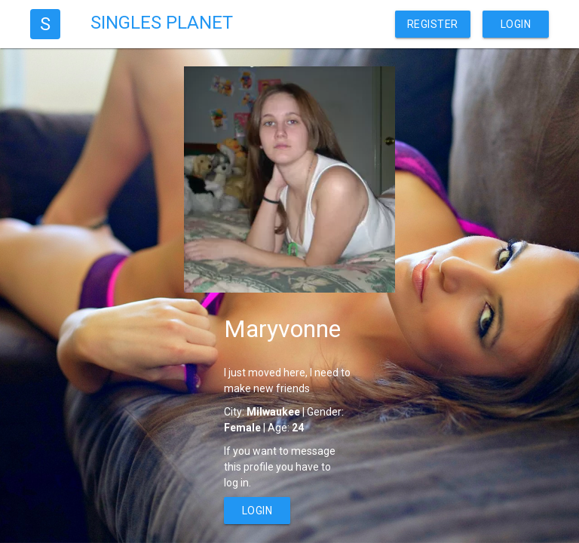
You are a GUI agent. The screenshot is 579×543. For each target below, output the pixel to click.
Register (432, 24)
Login (516, 24)
